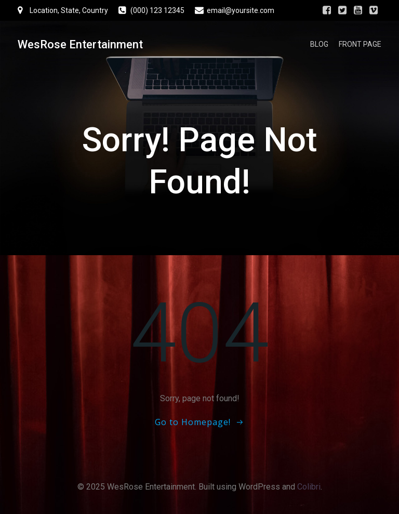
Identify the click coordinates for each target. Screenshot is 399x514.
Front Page (360, 44)
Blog (319, 44)
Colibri (309, 487)
